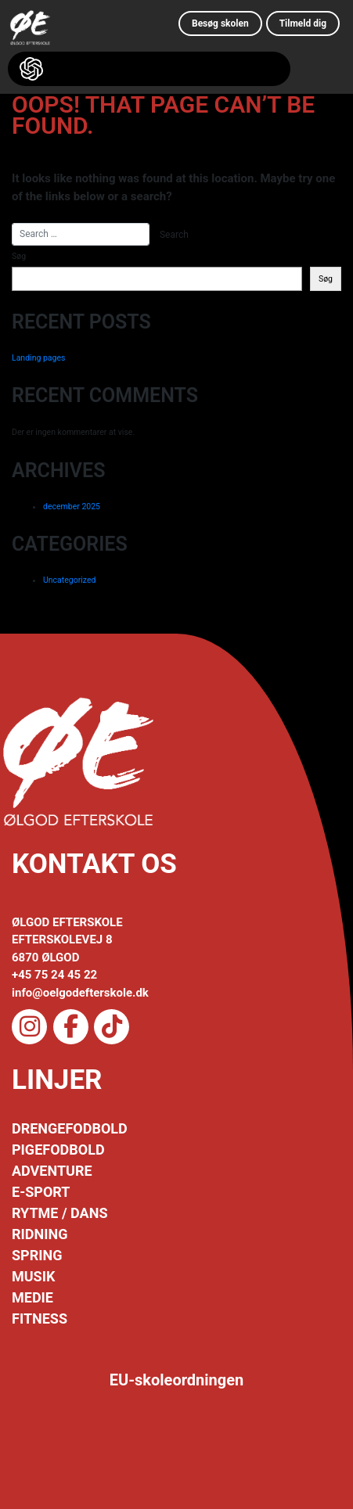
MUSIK (33, 1276)
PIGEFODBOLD (58, 1149)
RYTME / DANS (59, 1213)
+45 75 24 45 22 (54, 975)
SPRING (37, 1255)
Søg (19, 256)
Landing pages (38, 358)
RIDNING (39, 1234)
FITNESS (39, 1318)
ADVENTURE (52, 1170)
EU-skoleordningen (177, 1380)
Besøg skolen (220, 23)
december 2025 (71, 506)
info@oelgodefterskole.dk (80, 993)
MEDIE (32, 1297)
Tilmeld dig (302, 23)
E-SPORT (41, 1192)
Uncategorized (69, 580)
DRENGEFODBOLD (70, 1128)
